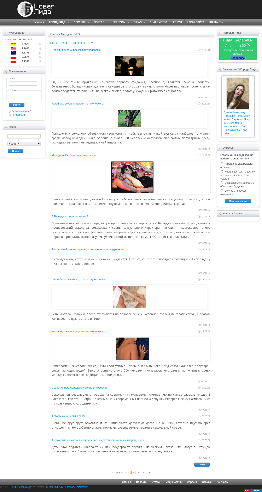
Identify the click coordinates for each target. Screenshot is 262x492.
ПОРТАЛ (99, 22)
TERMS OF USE (55, 487)
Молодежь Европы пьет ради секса (74, 155)
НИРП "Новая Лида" (20, 487)
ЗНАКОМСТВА (158, 22)
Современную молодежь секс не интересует (79, 387)
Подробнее (238, 58)
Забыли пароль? (21, 111)
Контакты (222, 482)
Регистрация (19, 114)
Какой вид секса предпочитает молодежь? (78, 103)
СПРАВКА (80, 22)
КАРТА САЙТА (195, 22)
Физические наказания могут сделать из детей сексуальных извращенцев (98, 440)
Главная (39, 22)
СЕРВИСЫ (119, 22)
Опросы (192, 482)
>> (148, 472)
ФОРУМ (177, 22)
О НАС (138, 22)
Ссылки (206, 482)
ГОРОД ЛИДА (57, 22)
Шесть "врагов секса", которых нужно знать (79, 279)
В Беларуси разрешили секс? (70, 216)
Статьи (156, 482)
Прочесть (202, 97)
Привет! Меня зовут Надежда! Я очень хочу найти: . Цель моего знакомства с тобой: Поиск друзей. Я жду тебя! (237, 123)
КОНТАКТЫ (216, 22)
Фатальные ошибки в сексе (69, 416)
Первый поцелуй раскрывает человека (76, 49)
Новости (141, 482)
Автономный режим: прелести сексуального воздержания (87, 249)
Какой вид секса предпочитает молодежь (77, 331)
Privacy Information (77, 487)
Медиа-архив (173, 482)
